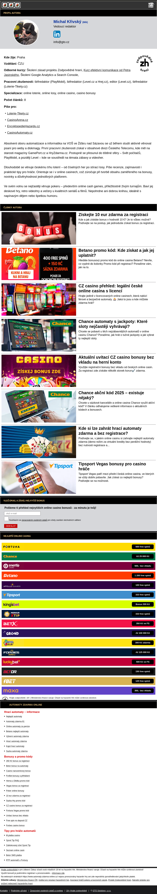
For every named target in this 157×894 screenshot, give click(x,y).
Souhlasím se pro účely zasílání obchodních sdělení (45, 520)
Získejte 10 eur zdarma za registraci (113, 214)
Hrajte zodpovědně (9, 870)
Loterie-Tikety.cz (18, 113)
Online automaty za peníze (18, 726)
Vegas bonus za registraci (17, 786)
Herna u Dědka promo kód (17, 781)
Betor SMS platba (14, 855)
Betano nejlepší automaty (17, 731)
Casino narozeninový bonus (18, 771)
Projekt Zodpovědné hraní (119, 880)
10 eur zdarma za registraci (18, 796)
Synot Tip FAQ (12, 840)
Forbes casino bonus (15, 825)
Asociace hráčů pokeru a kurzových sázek (88, 880)
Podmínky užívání (19, 891)
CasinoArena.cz (17, 120)
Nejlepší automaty (14, 716)
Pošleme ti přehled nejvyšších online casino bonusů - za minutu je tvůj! (50, 507)
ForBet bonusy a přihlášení (18, 776)
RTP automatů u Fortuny (17, 860)
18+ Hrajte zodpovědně (76, 891)
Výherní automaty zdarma (17, 736)
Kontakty (4, 891)
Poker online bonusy (15, 791)
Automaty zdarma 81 (15, 721)
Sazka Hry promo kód (15, 801)
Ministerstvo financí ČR (27, 880)
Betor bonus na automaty (17, 766)
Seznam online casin (15, 850)
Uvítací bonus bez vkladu (17, 815)
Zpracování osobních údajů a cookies (46, 891)
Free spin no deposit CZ (16, 820)
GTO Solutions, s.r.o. (102, 891)
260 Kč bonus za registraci (17, 761)
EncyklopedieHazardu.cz (23, 126)
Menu (150, 5)
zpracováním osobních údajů (34, 520)
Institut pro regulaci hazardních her (54, 880)
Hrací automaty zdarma (16, 741)
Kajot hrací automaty (15, 746)
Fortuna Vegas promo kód (17, 810)
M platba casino (13, 835)
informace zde (58, 873)
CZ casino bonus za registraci (19, 806)
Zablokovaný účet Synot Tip (18, 845)
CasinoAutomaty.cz (20, 132)
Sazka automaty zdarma (16, 751)
